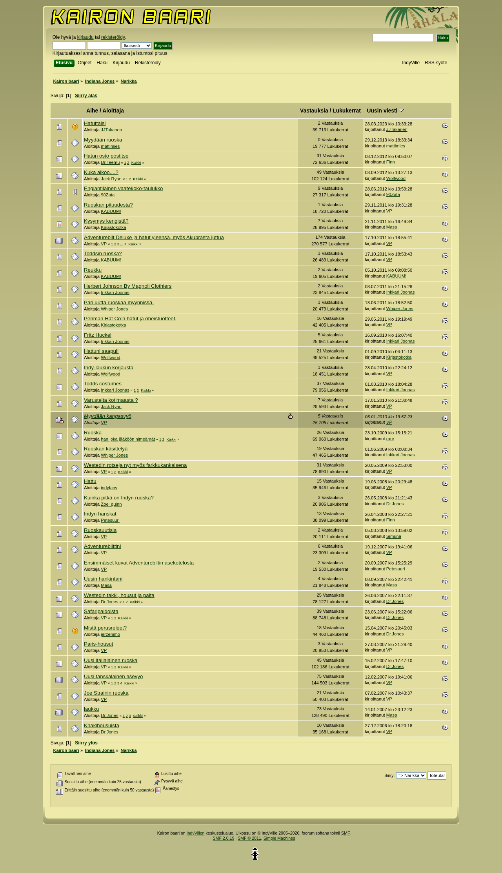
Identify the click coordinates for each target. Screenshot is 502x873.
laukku (91, 709)
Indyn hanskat (100, 514)
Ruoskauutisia (100, 530)
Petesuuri (110, 520)
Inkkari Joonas (115, 292)
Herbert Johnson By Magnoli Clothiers (127, 286)
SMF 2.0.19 (224, 838)
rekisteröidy (113, 37)
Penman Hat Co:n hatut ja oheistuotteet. (130, 318)
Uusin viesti (385, 110)
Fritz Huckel (97, 335)
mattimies (110, 146)
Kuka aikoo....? (101, 172)
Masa (391, 227)
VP (389, 211)
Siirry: (389, 775)
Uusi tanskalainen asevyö (113, 676)
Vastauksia (314, 110)
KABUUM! (111, 211)
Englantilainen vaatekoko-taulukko (123, 188)
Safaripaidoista (101, 611)
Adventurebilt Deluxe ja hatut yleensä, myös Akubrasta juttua (154, 237)
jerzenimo (110, 634)
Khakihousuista (101, 725)
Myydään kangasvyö (107, 416)
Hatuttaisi (94, 123)
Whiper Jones (114, 309)
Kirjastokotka (113, 227)
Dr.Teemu (110, 162)
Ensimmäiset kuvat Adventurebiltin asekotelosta (139, 563)
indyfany (109, 487)
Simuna (393, 536)
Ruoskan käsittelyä (105, 449)
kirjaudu (85, 37)
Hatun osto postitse (106, 156)
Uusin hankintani (103, 579)
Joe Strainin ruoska (106, 693)
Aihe (92, 110)
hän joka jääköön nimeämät (128, 439)
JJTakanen (111, 129)
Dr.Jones (395, 503)
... (122, 244)
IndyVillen (196, 833)
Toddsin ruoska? (103, 253)
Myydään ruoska (103, 140)
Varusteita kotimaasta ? (111, 400)
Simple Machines (279, 838)
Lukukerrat (347, 110)
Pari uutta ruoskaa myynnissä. (119, 302)
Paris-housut (98, 644)
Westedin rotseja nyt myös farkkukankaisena (135, 465)
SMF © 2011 (249, 838)
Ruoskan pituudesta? (108, 205)
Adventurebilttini (102, 546)
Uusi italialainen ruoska (110, 660)
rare (390, 438)
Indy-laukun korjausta (108, 367)
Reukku (93, 270)
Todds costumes (103, 384)
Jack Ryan (111, 178)
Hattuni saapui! (101, 351)
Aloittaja (113, 110)
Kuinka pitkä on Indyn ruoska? (119, 498)
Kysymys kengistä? (106, 221)
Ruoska (93, 433)
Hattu (90, 481)
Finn (390, 162)
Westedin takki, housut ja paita (119, 595)
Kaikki (136, 162)
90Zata (108, 194)
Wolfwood (396, 178)
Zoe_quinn (111, 504)
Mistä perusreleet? (105, 628)
